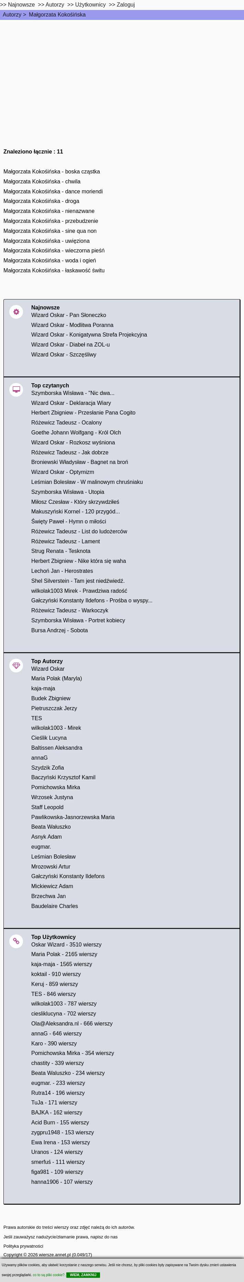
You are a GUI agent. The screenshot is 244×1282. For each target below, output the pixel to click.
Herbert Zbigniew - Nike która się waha (78, 561)
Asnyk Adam (46, 837)
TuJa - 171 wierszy (54, 1102)
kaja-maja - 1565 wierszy (61, 964)
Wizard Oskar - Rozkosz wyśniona (73, 442)
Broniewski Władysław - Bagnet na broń (79, 462)
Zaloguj (126, 5)
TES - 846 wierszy (53, 994)
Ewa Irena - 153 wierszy (60, 1142)
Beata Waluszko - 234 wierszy (68, 1073)
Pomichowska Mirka (55, 787)
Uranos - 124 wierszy (57, 1152)
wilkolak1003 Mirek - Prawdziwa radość (79, 591)
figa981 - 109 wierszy (57, 1172)
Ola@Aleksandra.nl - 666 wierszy (72, 1023)
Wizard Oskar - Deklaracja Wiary (71, 403)
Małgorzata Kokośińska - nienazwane (49, 211)
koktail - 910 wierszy (56, 974)
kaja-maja (43, 688)
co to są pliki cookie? (49, 1275)
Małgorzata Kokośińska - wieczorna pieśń (53, 250)
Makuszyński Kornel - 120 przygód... (75, 511)
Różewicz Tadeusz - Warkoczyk (69, 610)
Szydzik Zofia (47, 768)
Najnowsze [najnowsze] (21, 5)
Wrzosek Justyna (52, 797)
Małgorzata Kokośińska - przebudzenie (50, 221)
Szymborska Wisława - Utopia (67, 492)
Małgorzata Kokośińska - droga (41, 201)
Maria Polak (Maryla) (56, 678)
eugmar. (41, 847)
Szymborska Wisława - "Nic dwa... (72, 393)
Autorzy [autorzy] (55, 5)
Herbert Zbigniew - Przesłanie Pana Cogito (83, 413)
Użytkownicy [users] (90, 5)
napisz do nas (104, 1236)
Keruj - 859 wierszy (54, 984)
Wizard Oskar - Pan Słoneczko (68, 315)
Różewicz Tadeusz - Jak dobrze (70, 452)
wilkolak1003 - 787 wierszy (64, 1004)
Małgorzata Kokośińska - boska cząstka (51, 171)
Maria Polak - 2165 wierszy (64, 954)
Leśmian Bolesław (53, 857)
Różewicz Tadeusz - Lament (65, 541)
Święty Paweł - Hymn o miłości (68, 521)
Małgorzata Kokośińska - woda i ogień (49, 260)
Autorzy (12, 15)
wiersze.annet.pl (54, 1254)
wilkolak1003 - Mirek (56, 728)
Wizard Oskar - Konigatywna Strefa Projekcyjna (89, 335)
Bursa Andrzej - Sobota (59, 630)
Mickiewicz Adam (52, 886)
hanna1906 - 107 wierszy (62, 1182)
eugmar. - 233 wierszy (58, 1083)
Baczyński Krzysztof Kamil (63, 777)
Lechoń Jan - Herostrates (62, 571)
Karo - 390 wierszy (54, 1043)
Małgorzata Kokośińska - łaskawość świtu (53, 270)
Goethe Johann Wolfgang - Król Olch (76, 432)
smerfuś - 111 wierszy (58, 1162)
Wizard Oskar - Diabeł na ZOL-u (70, 345)
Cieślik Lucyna (49, 738)
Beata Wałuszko (51, 827)
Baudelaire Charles (54, 906)
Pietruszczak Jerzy (54, 708)
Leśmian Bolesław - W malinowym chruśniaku (87, 482)
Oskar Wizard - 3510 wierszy (66, 945)
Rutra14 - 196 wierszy (58, 1093)
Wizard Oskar (48, 669)
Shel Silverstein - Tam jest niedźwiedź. (78, 581)
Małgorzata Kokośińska (57, 15)
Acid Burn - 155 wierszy (60, 1122)
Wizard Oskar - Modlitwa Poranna (72, 325)
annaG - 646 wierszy (56, 1033)
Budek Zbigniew (50, 698)
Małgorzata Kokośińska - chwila (41, 181)
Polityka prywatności (23, 1246)
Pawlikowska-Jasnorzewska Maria (73, 817)
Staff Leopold (47, 807)
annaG (39, 758)
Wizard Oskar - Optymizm (62, 472)
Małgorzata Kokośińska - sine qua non (50, 231)
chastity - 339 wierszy (57, 1063)
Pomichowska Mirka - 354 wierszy (72, 1053)
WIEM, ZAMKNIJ (83, 1275)
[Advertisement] (122, 71)
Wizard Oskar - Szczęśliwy (63, 355)
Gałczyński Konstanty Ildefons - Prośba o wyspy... (92, 600)
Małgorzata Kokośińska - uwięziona (46, 241)
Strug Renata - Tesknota (60, 551)
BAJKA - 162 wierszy (56, 1112)
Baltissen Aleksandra (56, 748)
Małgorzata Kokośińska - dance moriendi (53, 191)
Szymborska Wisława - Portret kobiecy (78, 620)
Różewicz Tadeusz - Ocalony (66, 423)
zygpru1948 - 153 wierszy (62, 1132)
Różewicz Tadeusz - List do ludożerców (79, 531)
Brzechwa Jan (48, 896)
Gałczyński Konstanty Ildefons (67, 876)
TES (36, 718)
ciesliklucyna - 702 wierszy (63, 1014)
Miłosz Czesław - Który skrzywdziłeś (75, 502)
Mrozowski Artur (50, 867)
